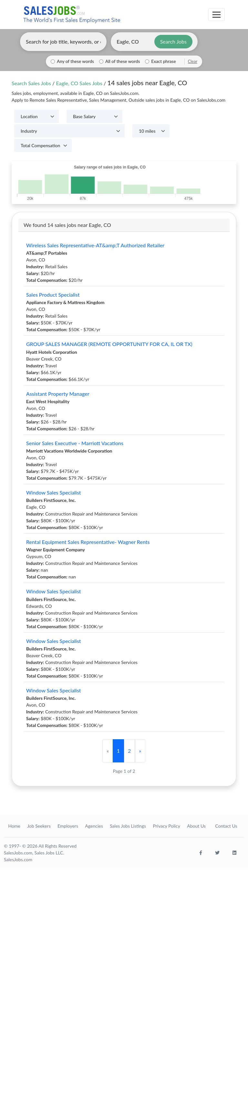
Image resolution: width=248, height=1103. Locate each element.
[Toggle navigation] (216, 14)
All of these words (122, 61)
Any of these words (75, 61)
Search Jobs (173, 41)
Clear (192, 61)
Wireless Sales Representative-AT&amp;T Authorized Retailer (95, 245)
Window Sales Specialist (53, 492)
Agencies (94, 826)
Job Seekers (39, 826)
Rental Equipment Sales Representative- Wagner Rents (88, 542)
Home (14, 826)
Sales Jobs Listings (128, 826)
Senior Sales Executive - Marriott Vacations (74, 443)
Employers (67, 826)
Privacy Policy (166, 826)
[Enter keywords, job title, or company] (63, 41)
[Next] (140, 750)
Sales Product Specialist (53, 294)
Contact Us (226, 826)
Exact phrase (163, 61)
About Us (196, 826)
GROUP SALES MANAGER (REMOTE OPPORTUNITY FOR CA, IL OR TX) (109, 344)
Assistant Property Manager (57, 394)
